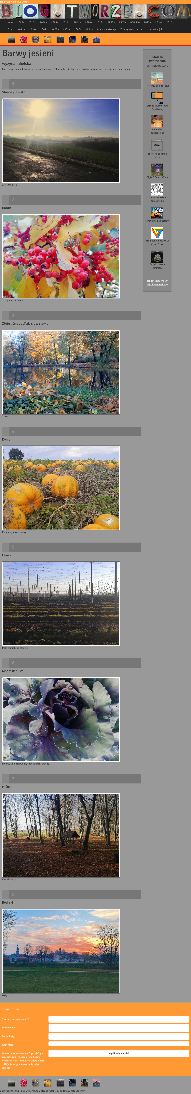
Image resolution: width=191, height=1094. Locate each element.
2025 (32, 22)
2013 (170, 22)
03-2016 (135, 22)
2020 (88, 22)
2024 (43, 22)
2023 (54, 22)
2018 (111, 22)
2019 (99, 22)
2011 (21, 29)
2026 (20, 22)
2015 (147, 22)
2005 (89, 29)
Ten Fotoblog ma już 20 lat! (95, 9)
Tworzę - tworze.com (132, 29)
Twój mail (7, 1044)
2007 (66, 29)
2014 (158, 22)
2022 (66, 22)
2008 (55, 29)
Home (10, 22)
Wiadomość (8, 1027)
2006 (77, 29)
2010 (32, 29)
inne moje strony (106, 29)
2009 (44, 29)
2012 (10, 29)
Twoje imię (8, 1036)
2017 (122, 22)
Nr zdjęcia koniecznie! (16, 1019)
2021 (77, 22)
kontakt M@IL (155, 29)
